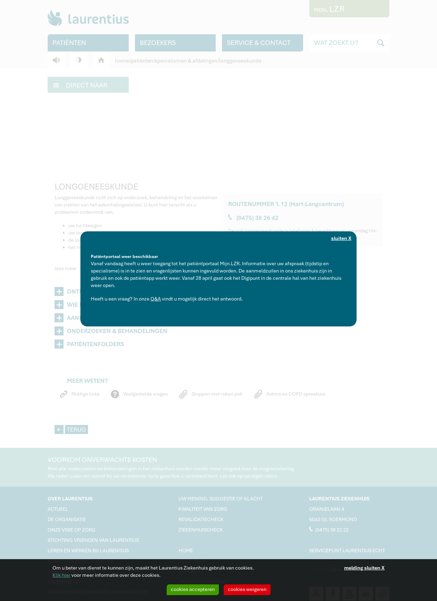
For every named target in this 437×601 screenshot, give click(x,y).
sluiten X (341, 238)
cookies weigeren (247, 589)
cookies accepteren (193, 589)
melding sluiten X (364, 568)
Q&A (155, 299)
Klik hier (61, 575)
